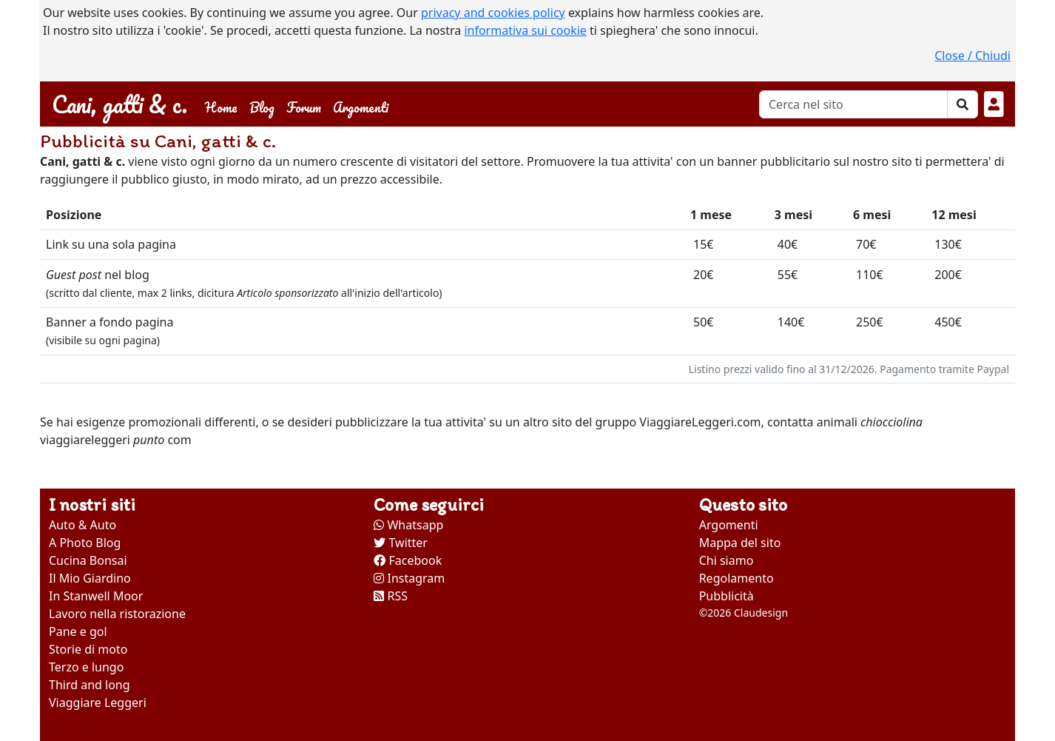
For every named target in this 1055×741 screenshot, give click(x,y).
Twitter (401, 542)
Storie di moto (88, 649)
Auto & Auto (82, 525)
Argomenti (360, 106)
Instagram (409, 578)
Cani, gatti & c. (119, 104)
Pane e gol (78, 631)
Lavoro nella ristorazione (117, 614)
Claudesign (761, 613)
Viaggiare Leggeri (97, 702)
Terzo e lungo (86, 667)
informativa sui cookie (525, 30)
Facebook (408, 560)
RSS (391, 596)
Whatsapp (408, 525)
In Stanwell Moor (96, 596)
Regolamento (736, 578)
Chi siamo (726, 560)
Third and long (89, 685)
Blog (261, 106)
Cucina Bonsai (88, 560)
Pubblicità (726, 596)
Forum (303, 106)
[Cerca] (853, 104)
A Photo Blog (85, 542)
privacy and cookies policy (493, 12)
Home (224, 106)
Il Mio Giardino (90, 578)
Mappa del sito (740, 542)
